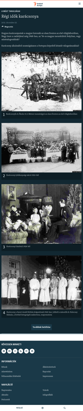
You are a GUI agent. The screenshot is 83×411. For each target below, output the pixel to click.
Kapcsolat (47, 372)
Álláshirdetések (49, 367)
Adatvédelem (6, 372)
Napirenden (6, 390)
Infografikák (48, 395)
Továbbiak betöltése (41, 327)
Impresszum (48, 376)
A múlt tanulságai (10, 11)
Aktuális (4, 395)
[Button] (7, 27)
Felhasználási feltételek (11, 376)
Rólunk (4, 367)
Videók (46, 390)
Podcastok (5, 400)
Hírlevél (19, 408)
